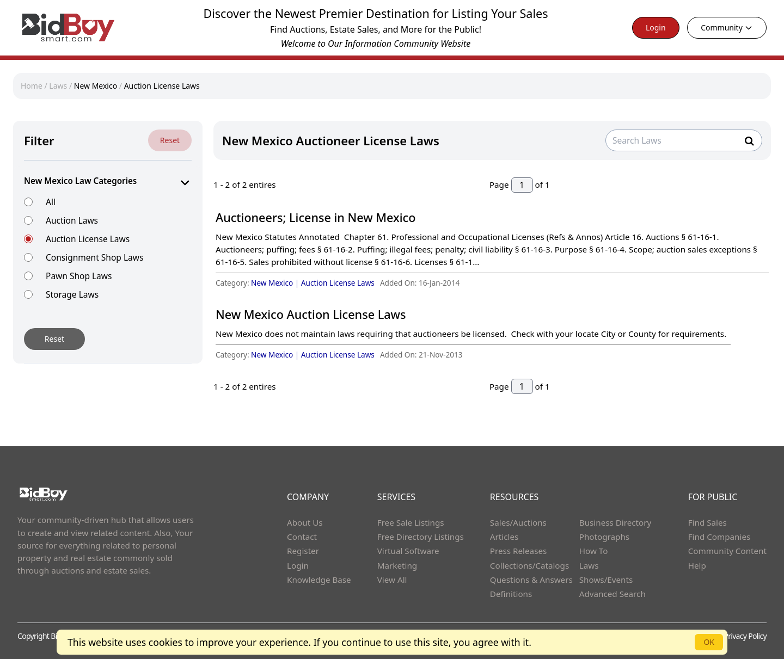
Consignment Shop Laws (94, 257)
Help (697, 565)
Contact (302, 536)
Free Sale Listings (410, 522)
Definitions (511, 593)
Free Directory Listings (420, 536)
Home (31, 86)
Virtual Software (408, 550)
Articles (504, 536)
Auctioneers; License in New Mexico (315, 217)
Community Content (727, 550)
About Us (305, 522)
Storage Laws (72, 294)
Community (727, 27)
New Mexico (95, 86)
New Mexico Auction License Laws (311, 314)
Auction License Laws (162, 86)
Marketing (397, 565)
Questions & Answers (531, 579)
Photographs (604, 536)
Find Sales (707, 522)
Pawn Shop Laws (79, 275)
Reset (170, 140)
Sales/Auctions (518, 522)
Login (656, 27)
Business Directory (615, 522)
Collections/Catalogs (529, 565)
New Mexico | (276, 283)
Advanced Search (612, 593)
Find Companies (719, 536)
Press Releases (518, 550)
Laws (58, 86)
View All (392, 579)
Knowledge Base (319, 579)
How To (593, 550)
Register (303, 550)
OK (708, 642)
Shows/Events (606, 579)
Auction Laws (72, 220)
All (51, 201)
